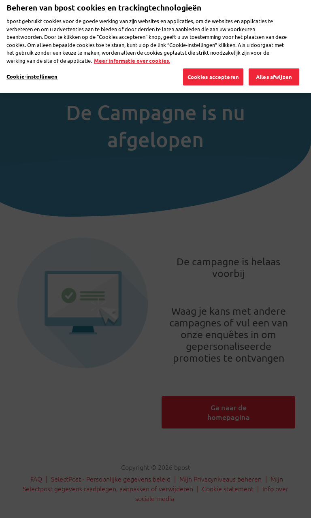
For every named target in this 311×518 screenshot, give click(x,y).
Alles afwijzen (274, 65)
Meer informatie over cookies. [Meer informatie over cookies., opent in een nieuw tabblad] (132, 48)
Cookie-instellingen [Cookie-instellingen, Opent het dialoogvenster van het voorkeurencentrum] (32, 64)
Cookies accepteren (213, 65)
